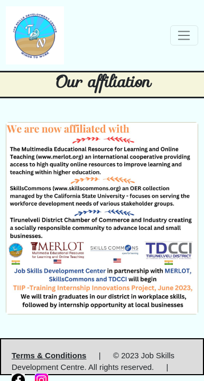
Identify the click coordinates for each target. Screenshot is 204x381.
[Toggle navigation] (184, 35)
